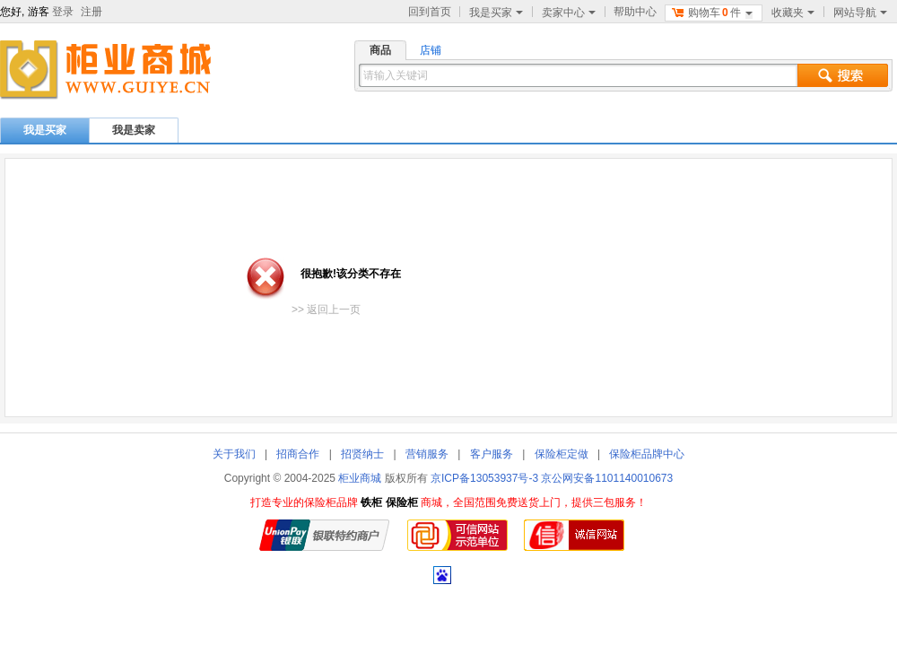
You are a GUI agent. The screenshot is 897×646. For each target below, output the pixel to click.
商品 (380, 50)
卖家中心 (569, 12)
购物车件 (712, 12)
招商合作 (297, 454)
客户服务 (491, 454)
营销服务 (426, 454)
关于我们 (234, 454)
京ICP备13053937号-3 (484, 478)
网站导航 (860, 12)
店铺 (430, 50)
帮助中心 (635, 11)
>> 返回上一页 (326, 309)
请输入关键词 (395, 75)
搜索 (842, 75)
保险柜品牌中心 (646, 454)
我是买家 (496, 12)
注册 (91, 11)
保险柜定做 (561, 454)
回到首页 (429, 11)
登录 (63, 11)
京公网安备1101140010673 (607, 478)
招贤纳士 (362, 454)
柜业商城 (359, 478)
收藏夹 (792, 12)
